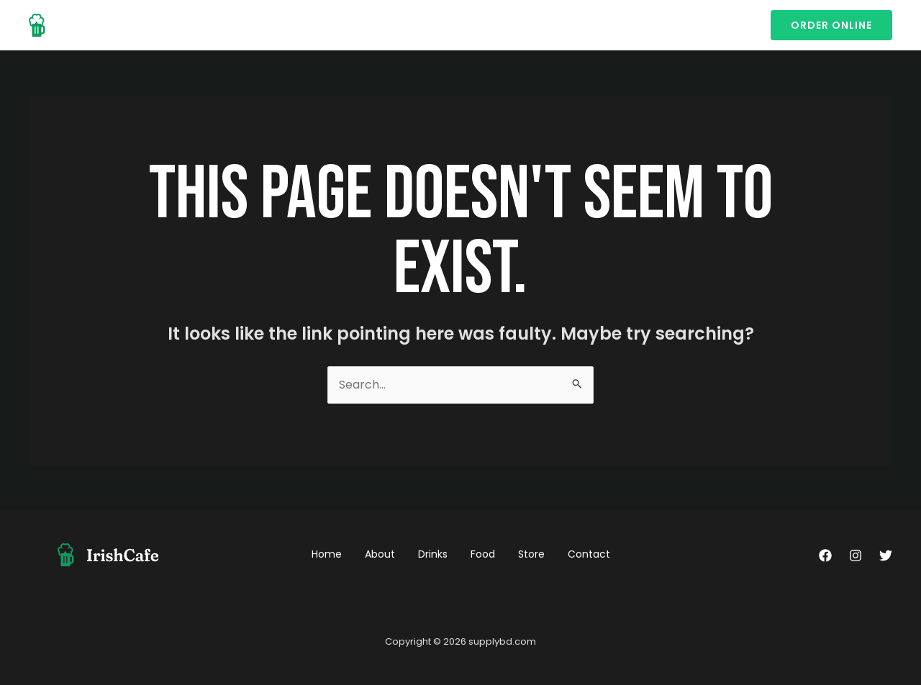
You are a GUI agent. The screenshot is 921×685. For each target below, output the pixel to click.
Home (170, 25)
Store (363, 25)
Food (317, 25)
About (220, 25)
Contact (417, 25)
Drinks (270, 25)
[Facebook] (825, 555)
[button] (831, 25)
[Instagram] (855, 555)
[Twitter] (885, 555)
